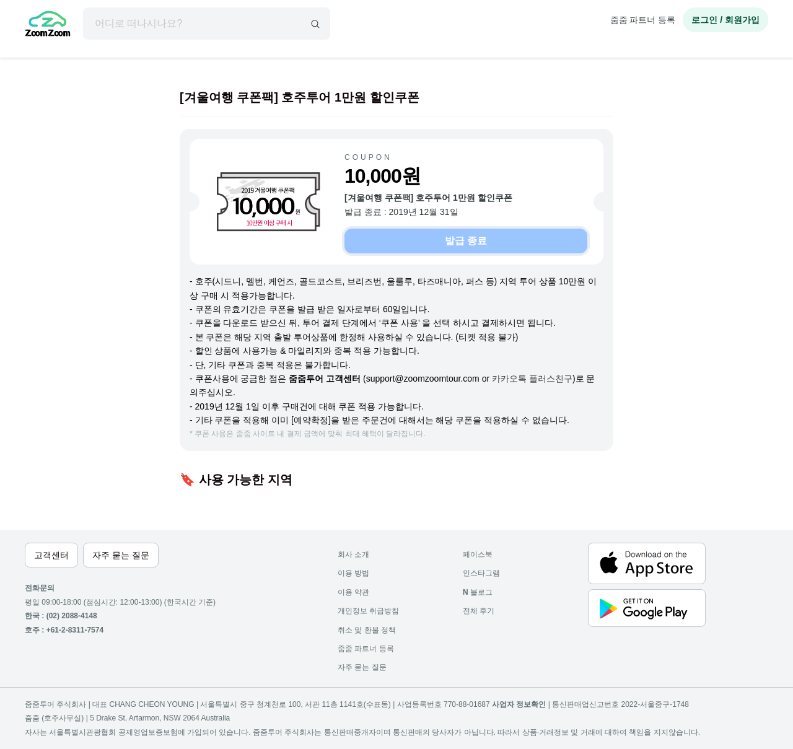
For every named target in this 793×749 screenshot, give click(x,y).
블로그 (478, 592)
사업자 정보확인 (519, 704)
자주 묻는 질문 (362, 667)
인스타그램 (481, 573)
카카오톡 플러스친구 (532, 378)
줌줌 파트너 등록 (643, 20)
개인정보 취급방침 (368, 611)
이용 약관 (353, 592)
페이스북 (478, 554)
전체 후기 (478, 611)
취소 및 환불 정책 (367, 630)
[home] (48, 25)
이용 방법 (353, 573)
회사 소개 (353, 554)
